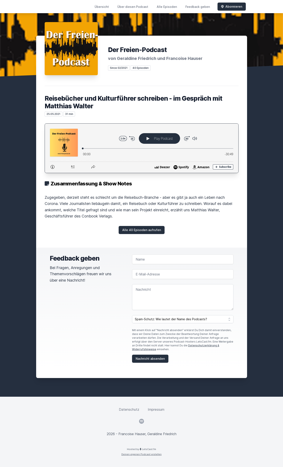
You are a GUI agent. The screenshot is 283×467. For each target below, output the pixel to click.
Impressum (156, 409)
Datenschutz (129, 409)
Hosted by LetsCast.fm (141, 449)
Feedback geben (197, 6)
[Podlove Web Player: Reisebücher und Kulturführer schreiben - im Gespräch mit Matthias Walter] (141, 148)
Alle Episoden (167, 6)
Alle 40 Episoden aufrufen (141, 230)
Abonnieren (231, 6)
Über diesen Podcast (132, 6)
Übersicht (102, 6)
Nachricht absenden (150, 358)
